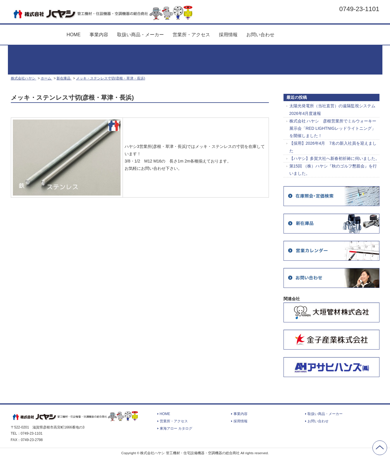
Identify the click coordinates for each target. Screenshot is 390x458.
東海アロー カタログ (303, 32)
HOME (74, 34)
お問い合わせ (260, 34)
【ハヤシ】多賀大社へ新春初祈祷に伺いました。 (334, 158)
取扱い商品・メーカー (140, 34)
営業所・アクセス (191, 34)
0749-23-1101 (359, 8)
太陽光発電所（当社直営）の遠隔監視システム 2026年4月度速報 (332, 109)
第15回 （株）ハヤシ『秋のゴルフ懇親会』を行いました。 (333, 170)
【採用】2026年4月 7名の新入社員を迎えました (333, 147)
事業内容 (99, 34)
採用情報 (228, 34)
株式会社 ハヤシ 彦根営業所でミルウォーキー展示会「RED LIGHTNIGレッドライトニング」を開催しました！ (333, 128)
